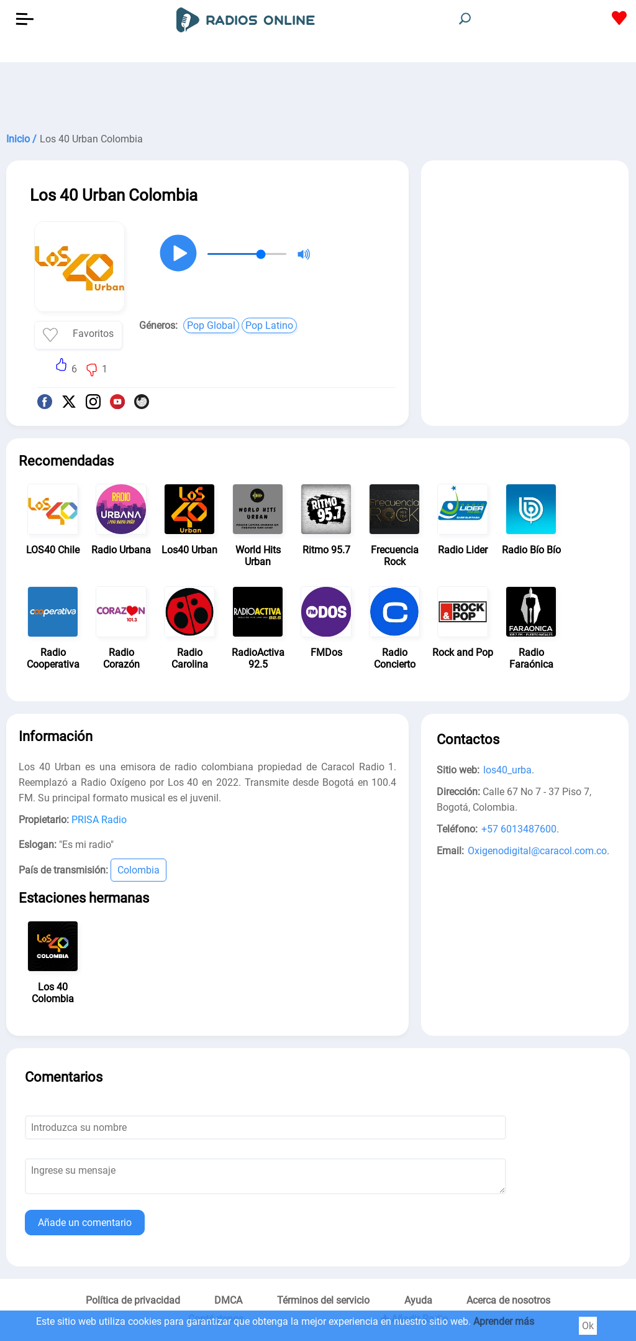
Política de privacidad (133, 1300)
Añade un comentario (85, 1222)
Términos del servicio (323, 1300)
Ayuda (418, 1300)
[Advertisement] (318, 93)
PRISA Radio (99, 820)
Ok (588, 1326)
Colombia (138, 870)
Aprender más (503, 1321)
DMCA (228, 1300)
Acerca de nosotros (508, 1300)
